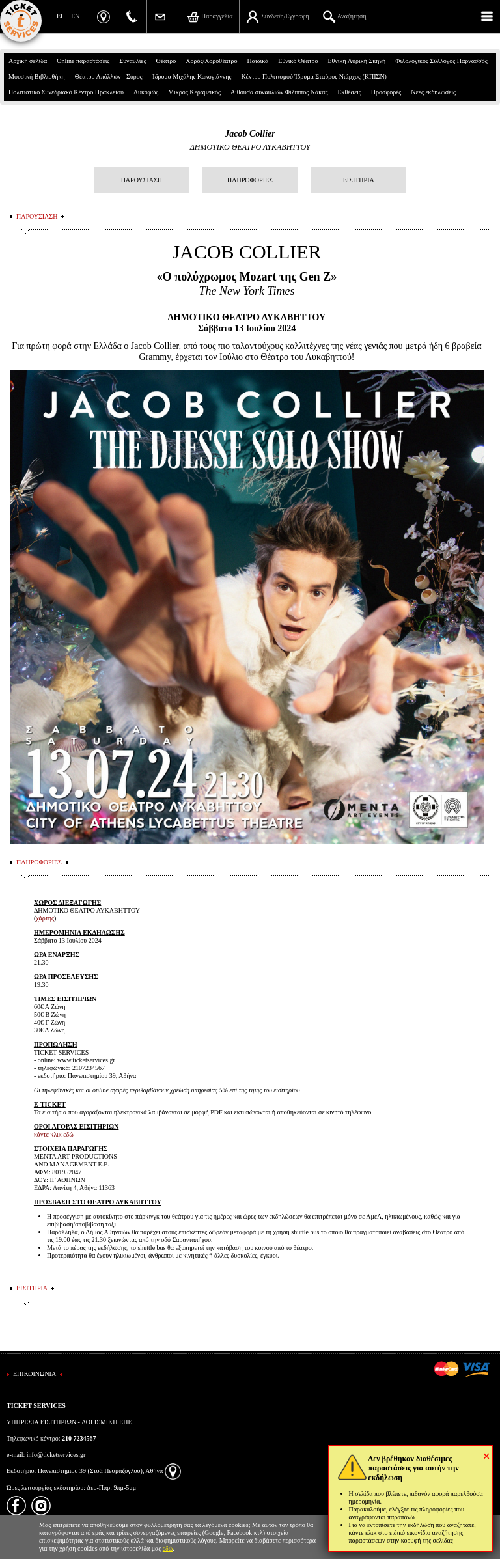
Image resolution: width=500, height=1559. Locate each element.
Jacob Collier (250, 134)
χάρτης (45, 918)
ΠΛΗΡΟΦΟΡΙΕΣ (250, 180)
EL (60, 16)
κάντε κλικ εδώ (54, 1134)
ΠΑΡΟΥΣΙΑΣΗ (141, 180)
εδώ (168, 1548)
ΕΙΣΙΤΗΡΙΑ (358, 180)
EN (75, 16)
